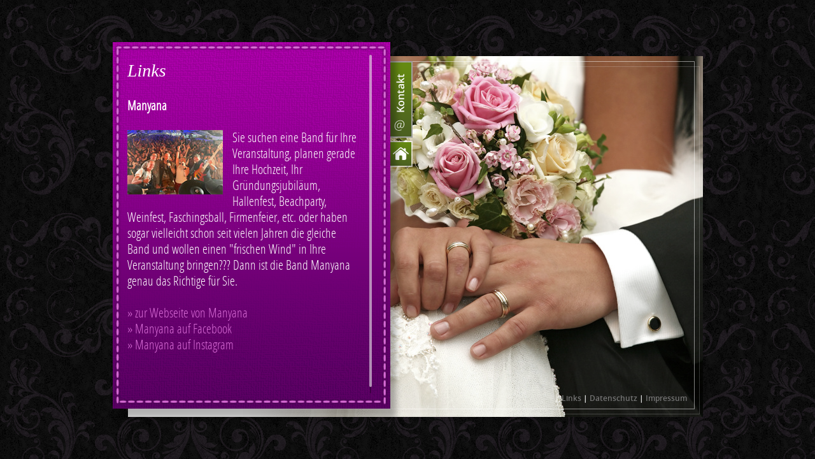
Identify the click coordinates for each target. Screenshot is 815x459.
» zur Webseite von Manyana (187, 313)
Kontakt (401, 99)
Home (401, 154)
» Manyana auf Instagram (180, 345)
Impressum (666, 398)
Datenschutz (613, 398)
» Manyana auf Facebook (179, 329)
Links (571, 398)
